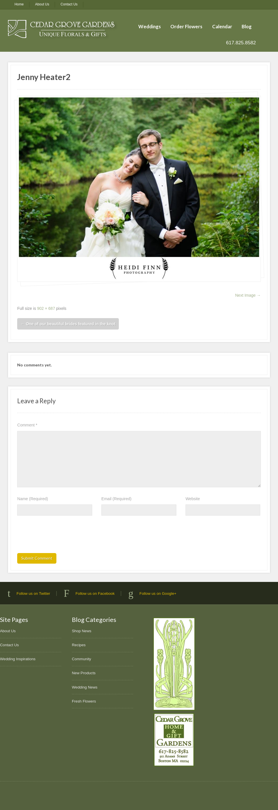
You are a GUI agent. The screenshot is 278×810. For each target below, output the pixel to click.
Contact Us (69, 4)
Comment (27, 425)
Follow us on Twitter (33, 593)
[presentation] (60, 536)
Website (193, 498)
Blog (247, 26)
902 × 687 (46, 308)
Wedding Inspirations (18, 659)
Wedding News (84, 687)
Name (32, 498)
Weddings (149, 26)
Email (116, 498)
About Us (42, 4)
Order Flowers (186, 26)
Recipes (79, 645)
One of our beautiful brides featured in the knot (68, 324)
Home (19, 4)
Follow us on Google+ (157, 593)
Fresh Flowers (84, 701)
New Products (84, 673)
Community (81, 659)
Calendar (222, 26)
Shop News (81, 631)
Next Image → (248, 295)
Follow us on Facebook (95, 593)
